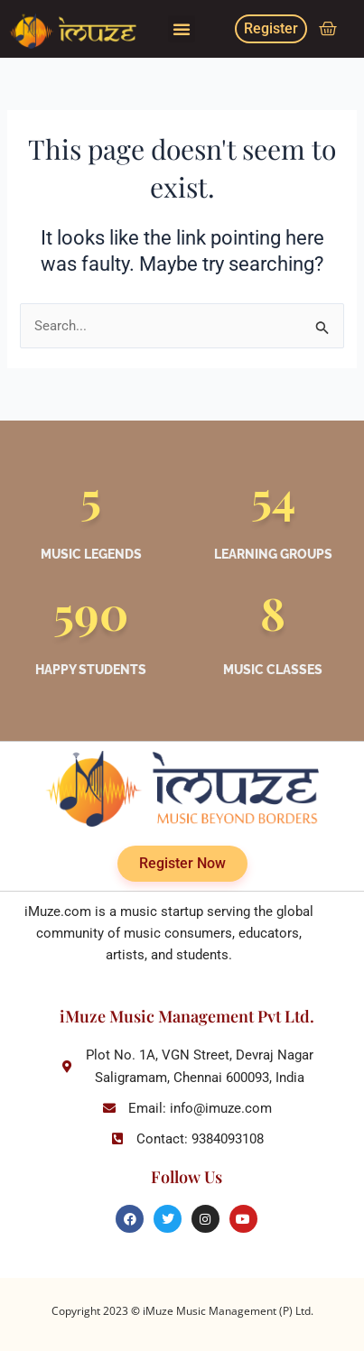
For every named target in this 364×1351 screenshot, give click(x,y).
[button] (181, 28)
